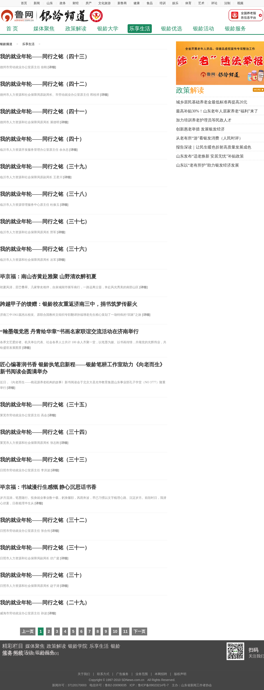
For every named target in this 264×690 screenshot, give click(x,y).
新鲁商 (122, 3)
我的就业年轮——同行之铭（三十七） (45, 221)
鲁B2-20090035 (115, 685)
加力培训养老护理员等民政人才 (203, 120)
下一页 (139, 631)
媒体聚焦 (44, 28)
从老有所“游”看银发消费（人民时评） (209, 138)
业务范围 (142, 674)
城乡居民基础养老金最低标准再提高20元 (211, 102)
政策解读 (75, 28)
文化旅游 (104, 3)
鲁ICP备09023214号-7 (153, 685)
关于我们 (84, 674)
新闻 (37, 3)
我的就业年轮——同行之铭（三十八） (45, 194)
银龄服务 (235, 28)
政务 (63, 3)
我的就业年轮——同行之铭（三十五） (45, 404)
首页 (24, 3)
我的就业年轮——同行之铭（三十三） (45, 459)
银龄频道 (6, 44)
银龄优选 (171, 28)
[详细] (52, 67)
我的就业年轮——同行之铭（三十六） (45, 249)
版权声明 (180, 674)
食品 (150, 3)
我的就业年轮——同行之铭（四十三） (45, 56)
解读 (190, 90)
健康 (137, 3)
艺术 (201, 3)
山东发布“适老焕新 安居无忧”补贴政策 (210, 156)
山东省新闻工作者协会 (196, 685)
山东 (50, 3)
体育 (188, 3)
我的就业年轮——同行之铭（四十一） (45, 111)
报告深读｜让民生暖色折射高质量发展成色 (213, 147)
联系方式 (104, 674)
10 (115, 631)
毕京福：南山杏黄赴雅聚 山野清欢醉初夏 (48, 276)
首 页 (12, 28)
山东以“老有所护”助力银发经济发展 (207, 165)
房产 (89, 3)
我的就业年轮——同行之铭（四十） (42, 139)
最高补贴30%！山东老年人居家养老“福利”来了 (217, 111)
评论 (214, 3)
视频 (240, 3)
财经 (76, 3)
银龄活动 (203, 28)
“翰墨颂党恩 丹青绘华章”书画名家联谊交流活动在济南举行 (69, 331)
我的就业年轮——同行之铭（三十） (42, 575)
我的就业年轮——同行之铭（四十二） (45, 84)
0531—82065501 (42, 653)
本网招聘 (161, 674)
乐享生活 (139, 28)
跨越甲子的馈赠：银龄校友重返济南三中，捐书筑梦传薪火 (68, 304)
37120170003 (77, 685)
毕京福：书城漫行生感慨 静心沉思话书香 (48, 487)
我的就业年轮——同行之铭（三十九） (45, 166)
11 (125, 631)
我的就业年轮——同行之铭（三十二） (45, 520)
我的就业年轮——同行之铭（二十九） (45, 603)
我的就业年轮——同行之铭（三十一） (45, 548)
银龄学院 (77, 646)
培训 (163, 3)
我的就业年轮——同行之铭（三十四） (45, 432)
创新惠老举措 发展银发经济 (200, 129)
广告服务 (122, 674)
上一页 (28, 631)
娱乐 (175, 3)
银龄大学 (107, 28)
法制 (227, 3)
